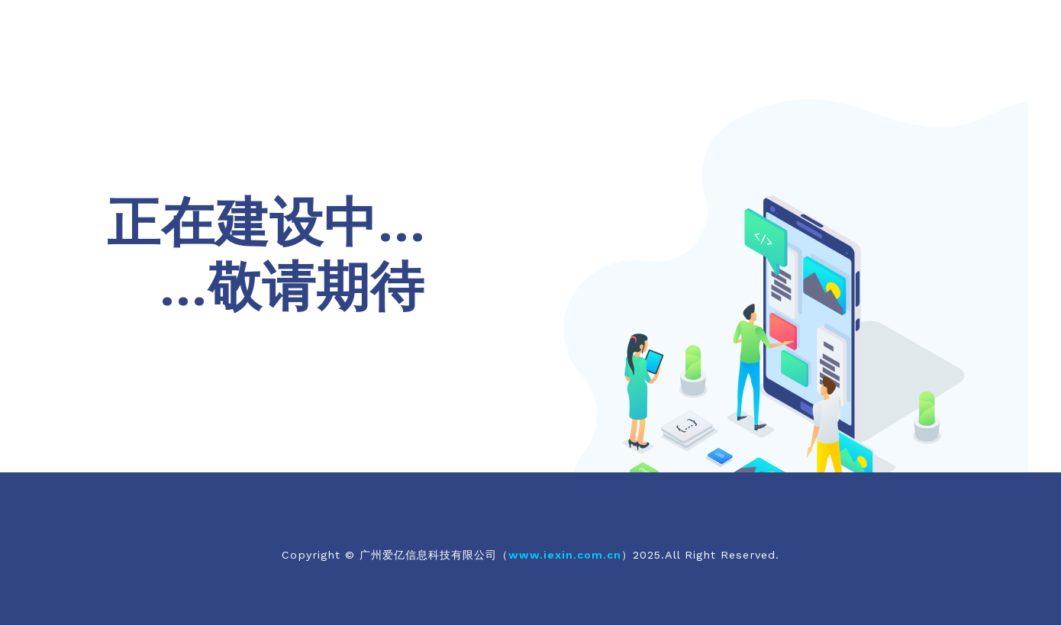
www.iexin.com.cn (564, 555)
